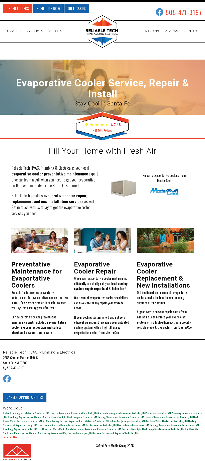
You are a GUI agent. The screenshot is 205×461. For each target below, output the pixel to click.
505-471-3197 (184, 12)
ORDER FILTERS (17, 8)
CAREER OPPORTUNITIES (24, 397)
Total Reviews (102, 130)
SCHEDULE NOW (48, 8)
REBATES (55, 31)
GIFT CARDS (77, 8)
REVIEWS (171, 31)
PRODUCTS (34, 31)
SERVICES (13, 31)
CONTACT (191, 31)
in (26, 413)
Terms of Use (10, 437)
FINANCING (151, 31)
